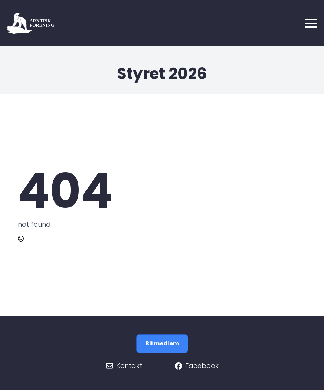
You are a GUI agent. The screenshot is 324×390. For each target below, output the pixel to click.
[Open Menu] (311, 23)
